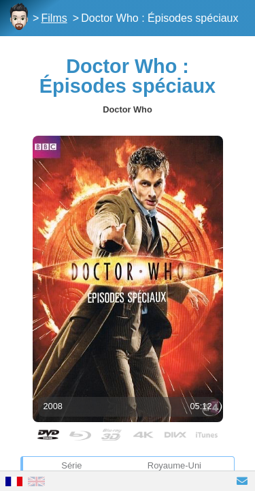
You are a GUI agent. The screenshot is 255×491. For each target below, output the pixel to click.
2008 (53, 406)
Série (71, 465)
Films (54, 18)
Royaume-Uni (174, 465)
